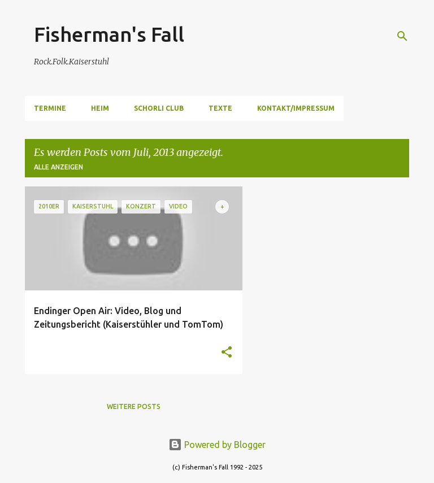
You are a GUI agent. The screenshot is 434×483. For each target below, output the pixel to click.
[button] (226, 352)
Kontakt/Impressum (296, 108)
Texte (220, 108)
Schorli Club (159, 108)
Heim (100, 108)
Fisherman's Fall (109, 34)
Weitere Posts (133, 406)
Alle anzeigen (58, 167)
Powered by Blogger (217, 445)
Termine (50, 108)
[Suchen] (402, 36)
